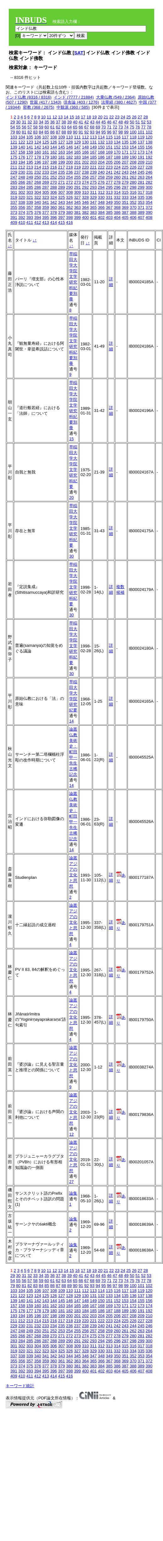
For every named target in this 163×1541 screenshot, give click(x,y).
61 (52, 127)
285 (29, 187)
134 (117, 142)
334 (133, 197)
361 (61, 207)
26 (134, 117)
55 (18, 127)
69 (97, 127)
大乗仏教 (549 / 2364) (116, 97)
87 (58, 132)
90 (75, 132)
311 (93, 192)
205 (109, 162)
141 (29, 147)
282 (149, 182)
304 (37, 192)
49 (126, 122)
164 (69, 152)
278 (117, 182)
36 (52, 122)
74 (126, 127)
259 (109, 177)
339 (29, 202)
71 (109, 127)
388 (133, 212)
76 (137, 127)
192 (149, 157)
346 (85, 202)
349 (109, 202)
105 (29, 137)
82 (29, 132)
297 (125, 187)
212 (21, 167)
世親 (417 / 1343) (45, 102)
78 (149, 127)
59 (41, 127)
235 (61, 172)
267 (29, 182)
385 (109, 212)
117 (125, 137)
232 (37, 172)
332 (117, 197)
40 (75, 122)
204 (101, 162)
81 (24, 132)
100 (133, 132)
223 (109, 167)
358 (37, 207)
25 (128, 117)
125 (45, 142)
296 (117, 187)
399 (77, 217)
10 (43, 117)
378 (53, 212)
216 (53, 167)
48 (120, 122)
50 (132, 122)
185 (93, 157)
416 (69, 222)
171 (125, 152)
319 (13, 197)
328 (85, 197)
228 (149, 167)
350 (117, 202)
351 (125, 202)
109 (61, 137)
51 (137, 122)
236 (69, 172)
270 (53, 182)
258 (101, 177)
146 (69, 147)
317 (141, 192)
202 (85, 162)
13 (60, 117)
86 (52, 132)
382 (85, 212)
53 (149, 122)
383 (93, 212)
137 (141, 142)
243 (125, 172)
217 (61, 167)
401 (93, 217)
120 (149, 137)
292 (85, 187)
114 (101, 137)
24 (123, 117)
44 (97, 122)
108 (53, 137)
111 (77, 137)
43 (92, 122)
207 (125, 162)
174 (149, 152)
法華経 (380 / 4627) (119, 102)
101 (141, 132)
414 (53, 222)
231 (29, 172)
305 (45, 192)
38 (64, 122)
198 (53, 162)
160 (37, 152)
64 (69, 127)
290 (69, 187)
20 (100, 117)
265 (13, 182)
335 (141, 197)
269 (45, 182)
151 (109, 147)
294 (101, 187)
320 (21, 197)
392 (21, 217)
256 (85, 177)
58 (35, 127)
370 (133, 207)
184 (85, 157)
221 (93, 167)
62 (58, 127)
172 (133, 152)
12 (54, 117)
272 (69, 182)
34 (41, 122)
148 (85, 147)
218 (69, 167)
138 (149, 142)
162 (53, 152)
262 (133, 177)
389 (141, 212)
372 (149, 207)
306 (53, 192)
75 (132, 127)
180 (53, 157)
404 (117, 217)
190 (133, 157)
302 (21, 192)
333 (125, 197)
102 (149, 132)
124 (37, 142)
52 (143, 122)
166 (85, 152)
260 (117, 177)
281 (141, 182)
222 (101, 167)
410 (21, 222)
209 (141, 162)
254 (69, 177)
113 (93, 137)
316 (133, 192)
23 (117, 117)
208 (133, 162)
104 (21, 137)
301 (13, 192)
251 (45, 177)
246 (149, 172)
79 (12, 132)
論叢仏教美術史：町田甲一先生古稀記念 (73, 752)
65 (75, 127)
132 (101, 142)
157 (13, 152)
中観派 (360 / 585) (73, 107)
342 (53, 202)
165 (77, 152)
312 (101, 192)
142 (37, 147)
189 (125, 157)
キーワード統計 (20, 1385)
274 (85, 182)
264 (149, 177)
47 (115, 122)
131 (93, 142)
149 (93, 147)
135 (125, 142)
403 (109, 217)
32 (29, 122)
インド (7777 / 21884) (74, 97)
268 (37, 182)
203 (93, 162)
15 (71, 117)
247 (13, 177)
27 (140, 117)
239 (93, 172)
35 (47, 122)
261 (125, 177)
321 (29, 197)
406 (133, 217)
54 (12, 127)
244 (133, 172)
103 (13, 137)
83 (35, 132)
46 (109, 122)
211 (13, 167)
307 (61, 192)
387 (125, 212)
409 (13, 222)
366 (101, 207)
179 (45, 157)
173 (141, 152)
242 (117, 172)
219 (77, 167)
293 (93, 187)
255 (77, 177)
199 (61, 162)
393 (29, 217)
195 (29, 162)
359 (45, 207)
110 (69, 137)
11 (49, 117)
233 (45, 172)
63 (64, 127)
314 (117, 192)
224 (117, 167)
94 (97, 132)
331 (109, 197)
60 (47, 127)
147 (77, 147)
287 (45, 187)
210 (149, 162)
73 (120, 127)
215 (45, 167)
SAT (78, 52)
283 (13, 187)
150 (101, 147)
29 (12, 122)
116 (117, 137)
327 (77, 197)
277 (109, 182)
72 (115, 127)
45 (103, 122)
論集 (73, 1193)
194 (21, 162)
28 (145, 117)
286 (37, 187)
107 (45, 137)
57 (29, 127)
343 (61, 202)
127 (61, 142)
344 (69, 202)
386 (117, 212)
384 (101, 212)
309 (77, 192)
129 (77, 142)
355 (13, 207)
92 (86, 132)
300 (149, 187)
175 (13, 157)
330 (101, 197)
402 (101, 217)
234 (53, 172)
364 (85, 207)
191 (141, 157)
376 (37, 212)
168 (101, 152)
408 (149, 217)
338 (21, 202)
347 (93, 202)
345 (77, 202)
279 (125, 182)
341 (45, 202)
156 (149, 147)
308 (69, 192)
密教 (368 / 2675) (38, 107)
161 (45, 152)
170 (117, 152)
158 (21, 152)
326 (69, 197)
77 (143, 127)
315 (125, 192)
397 (61, 217)
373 (13, 212)
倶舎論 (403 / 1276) (81, 102)
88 (64, 132)
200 (69, 162)
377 (45, 212)
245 (141, 172)
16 (77, 117)
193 (13, 162)
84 (41, 132)
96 (109, 132)
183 (77, 157)
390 (149, 212)
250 (37, 177)
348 (101, 202)
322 (37, 197)
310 (85, 192)
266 (21, 182)
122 (21, 142)
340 (37, 202)
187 (109, 157)
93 (92, 132)
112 (85, 137)
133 (109, 142)
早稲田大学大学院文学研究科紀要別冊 (73, 276)
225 (125, 167)
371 (141, 207)
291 (77, 187)
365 (93, 207)
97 (115, 132)
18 (88, 117)
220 (85, 167)
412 (37, 222)
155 (141, 147)
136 (133, 142)
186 (101, 157)
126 (53, 142)
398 (69, 217)
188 (117, 157)
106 (37, 137)
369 (125, 207)
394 (37, 217)
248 (21, 177)
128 (69, 142)
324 (53, 197)
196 (37, 162)
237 (77, 172)
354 (149, 202)
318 (149, 192)
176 (21, 157)
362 (69, 207)
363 (77, 207)
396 (53, 217)
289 (61, 187)
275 (93, 182)
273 (77, 182)
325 (61, 197)
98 (120, 132)
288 (53, 187)
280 (133, 182)
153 (125, 147)
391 (13, 217)
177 (29, 157)
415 (61, 222)
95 (103, 132)
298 (133, 187)
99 (126, 132)
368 (117, 207)
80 (18, 132)
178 (37, 157)
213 (29, 167)
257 (93, 177)
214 (37, 167)
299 (141, 187)
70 (103, 127)
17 (83, 117)
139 (13, 147)
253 (61, 177)
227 (141, 167)
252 (53, 177)
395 (45, 217)
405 (125, 217)
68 (92, 127)
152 (117, 147)
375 (29, 212)
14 (66, 117)
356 (21, 207)
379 (61, 212)
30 (18, 122)
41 (81, 122)
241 (109, 172)
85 (47, 132)
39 (69, 122)
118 (133, 137)
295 (109, 187)
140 (21, 147)
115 (109, 137)
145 (61, 147)
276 (101, 182)
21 (106, 117)
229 (13, 172)
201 (77, 162)
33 (35, 122)
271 (61, 182)
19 (94, 117)
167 (93, 152)
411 (29, 222)
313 (109, 192)
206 (117, 162)
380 (69, 212)
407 (141, 217)
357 (29, 207)
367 (109, 207)
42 (86, 122)
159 (29, 152)
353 (141, 202)
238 (85, 172)
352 (133, 202)
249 (29, 177)
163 (61, 152)
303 (29, 192)
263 (141, 177)
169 (109, 152)
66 (81, 127)
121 (13, 142)
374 (21, 212)
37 (58, 122)
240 (101, 172)
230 (21, 172)
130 (85, 142)
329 (93, 197)
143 (45, 147)
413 (45, 222)
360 (53, 207)
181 (61, 157)
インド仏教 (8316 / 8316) (29, 97)
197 (45, 162)
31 (24, 122)
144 (53, 147)
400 (85, 217)
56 (24, 127)
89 (69, 132)
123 (29, 142)
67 (86, 127)
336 (149, 197)
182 (69, 157)
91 (81, 132)
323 (45, 197)
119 (141, 137)
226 (133, 167)
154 (133, 147)
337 (13, 202)
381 (77, 212)
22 (111, 117)
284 (21, 187)
